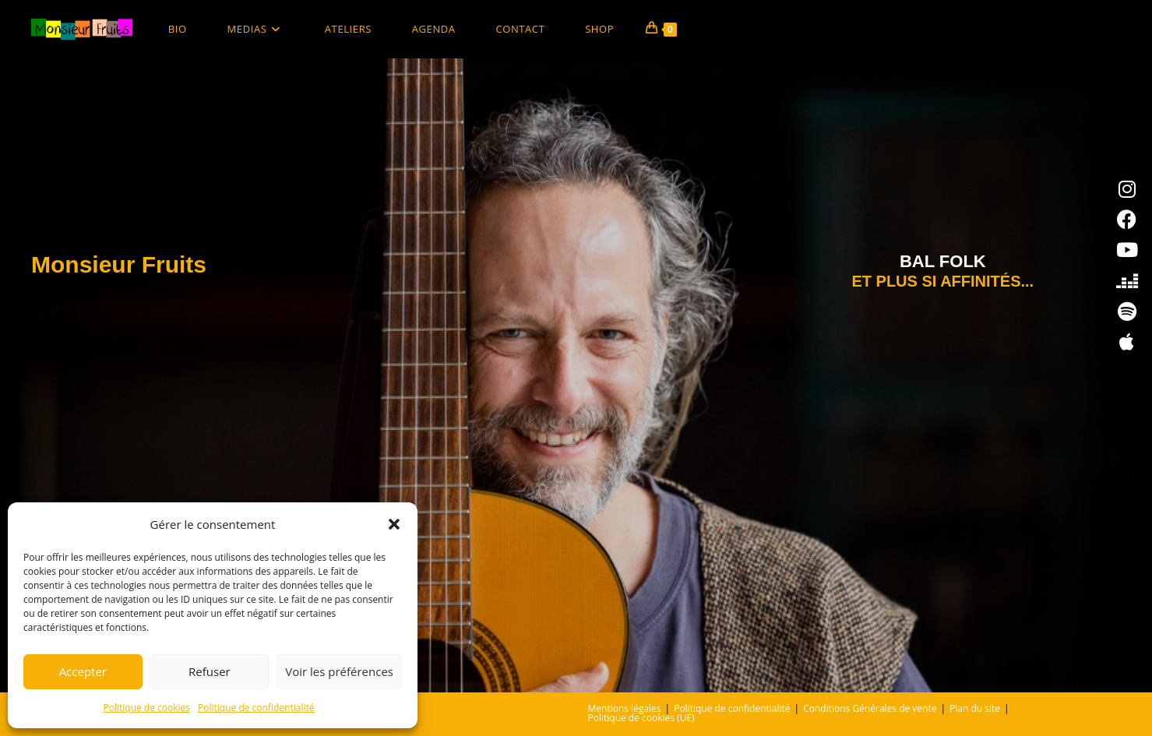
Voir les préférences (339, 671)
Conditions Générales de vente (869, 708)
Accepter (83, 671)
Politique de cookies (147, 707)
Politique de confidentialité (256, 707)
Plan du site (974, 708)
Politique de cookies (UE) (641, 717)
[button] (394, 524)
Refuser (209, 671)
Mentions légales (624, 708)
